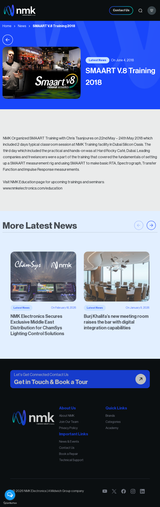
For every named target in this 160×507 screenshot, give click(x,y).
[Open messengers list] (10, 495)
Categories (103, 429)
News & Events (72, 444)
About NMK (70, 425)
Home (6, 26)
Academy (102, 434)
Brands (101, 425)
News (22, 26)
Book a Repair (71, 452)
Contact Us (121, 10)
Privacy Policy (71, 434)
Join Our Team (72, 429)
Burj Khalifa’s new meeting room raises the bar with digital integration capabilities (106, 314)
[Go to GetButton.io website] (10, 503)
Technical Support (73, 457)
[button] (151, 239)
